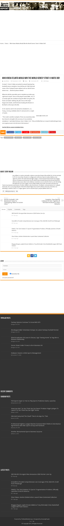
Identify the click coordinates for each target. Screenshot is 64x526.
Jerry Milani (6, 81)
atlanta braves (9, 137)
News (6, 43)
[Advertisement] (32, 25)
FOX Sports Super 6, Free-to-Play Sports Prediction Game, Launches (33, 401)
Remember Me (14, 274)
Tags (24, 209)
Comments (17, 209)
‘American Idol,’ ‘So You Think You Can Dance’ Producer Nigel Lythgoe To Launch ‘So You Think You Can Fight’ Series (34, 409)
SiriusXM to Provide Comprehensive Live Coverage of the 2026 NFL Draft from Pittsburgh (36, 221)
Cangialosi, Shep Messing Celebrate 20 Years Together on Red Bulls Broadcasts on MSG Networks (50, 201)
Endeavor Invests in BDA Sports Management (26, 353)
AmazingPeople (45, 519)
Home (2, 43)
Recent (3, 209)
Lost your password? (8, 277)
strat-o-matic (27, 137)
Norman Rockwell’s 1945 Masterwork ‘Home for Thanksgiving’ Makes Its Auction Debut (14, 201)
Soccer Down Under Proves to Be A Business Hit (27, 345)
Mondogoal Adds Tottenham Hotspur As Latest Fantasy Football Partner (35, 330)
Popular (10, 209)
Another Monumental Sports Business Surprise (26, 431)
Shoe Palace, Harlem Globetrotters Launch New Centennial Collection (30, 236)
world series (37, 137)
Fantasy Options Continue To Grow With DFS (25, 322)
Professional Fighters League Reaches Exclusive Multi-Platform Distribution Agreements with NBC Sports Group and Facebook (36, 424)
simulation (18, 137)
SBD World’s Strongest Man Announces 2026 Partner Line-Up (28, 213)
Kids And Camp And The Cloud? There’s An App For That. (29, 416)
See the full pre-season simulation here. (13, 127)
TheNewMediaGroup (27, 519)
